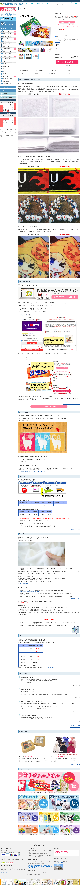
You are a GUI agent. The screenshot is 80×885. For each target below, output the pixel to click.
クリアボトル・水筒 (7, 58)
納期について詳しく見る (74, 530)
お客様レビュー (54, 74)
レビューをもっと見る (75, 746)
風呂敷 (4, 73)
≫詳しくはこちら (58, 42)
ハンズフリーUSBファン (9, 56)
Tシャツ (4, 63)
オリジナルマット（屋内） (8, 78)
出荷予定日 (68, 71)
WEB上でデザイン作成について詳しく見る (70, 404)
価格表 (36, 74)
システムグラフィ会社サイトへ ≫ (61, 884)
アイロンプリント (6, 66)
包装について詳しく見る (74, 785)
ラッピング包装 (69, 74)
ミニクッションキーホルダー (8, 43)
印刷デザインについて (40, 71)
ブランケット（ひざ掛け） (9, 34)
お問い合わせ (76, 4)
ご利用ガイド (6, 93)
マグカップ (5, 61)
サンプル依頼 (75, 65)
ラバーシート (5, 71)
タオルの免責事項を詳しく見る (72, 600)
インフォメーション (7, 97)
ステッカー (5, 68)
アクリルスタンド (6, 46)
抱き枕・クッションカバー (8, 36)
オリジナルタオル (9, 31)
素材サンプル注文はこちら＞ (24, 584)
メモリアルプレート (7, 81)
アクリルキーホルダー (7, 51)
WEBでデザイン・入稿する (49, 407)
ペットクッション (9, 39)
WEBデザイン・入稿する (67, 22)
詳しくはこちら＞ (52, 688)
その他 (2, 90)
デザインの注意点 (54, 71)
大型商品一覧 (4, 87)
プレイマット (9, 76)
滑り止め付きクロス (7, 83)
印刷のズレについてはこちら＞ (42, 472)
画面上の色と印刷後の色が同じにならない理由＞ (32, 592)
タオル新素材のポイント (25, 71)
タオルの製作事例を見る (74, 748)
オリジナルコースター (7, 53)
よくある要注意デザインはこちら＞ (26, 472)
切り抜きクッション (7, 41)
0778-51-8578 (63, 873)
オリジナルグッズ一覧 (6, 29)
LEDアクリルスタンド (9, 49)
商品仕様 (22, 74)
